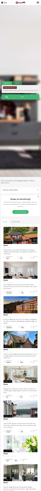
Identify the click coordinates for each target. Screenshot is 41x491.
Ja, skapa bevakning (20, 212)
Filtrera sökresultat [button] (20, 190)
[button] (38, 2)
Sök (22, 97)
